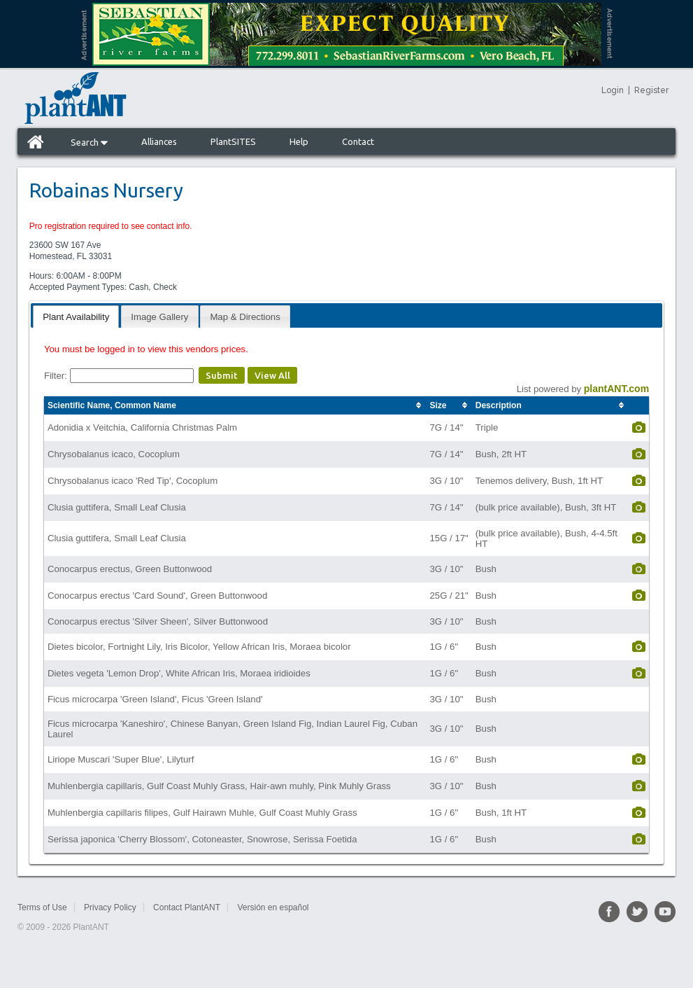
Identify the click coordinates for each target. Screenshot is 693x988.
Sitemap (340, 907)
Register (651, 90)
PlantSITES (233, 141)
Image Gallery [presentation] (159, 317)
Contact (358, 141)
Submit (222, 375)
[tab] (76, 316)
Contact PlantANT (186, 907)
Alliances (159, 141)
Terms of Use (42, 907)
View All (272, 375)
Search (89, 142)
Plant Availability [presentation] (76, 317)
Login (612, 90)
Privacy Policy (110, 907)
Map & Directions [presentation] (245, 317)
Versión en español (272, 907)
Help (299, 141)
